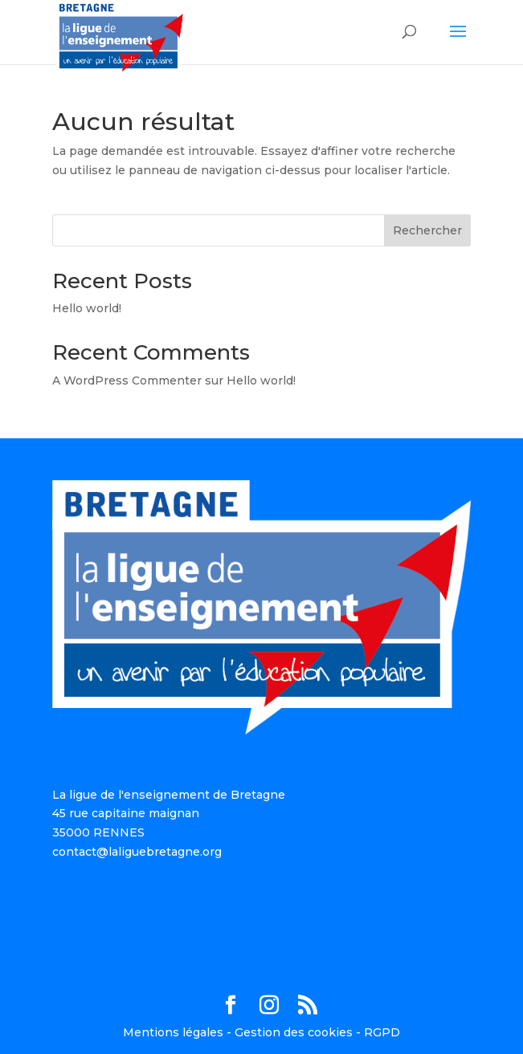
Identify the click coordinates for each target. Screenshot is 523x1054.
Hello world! (86, 308)
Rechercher (427, 230)
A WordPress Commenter (127, 380)
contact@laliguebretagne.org (137, 851)
